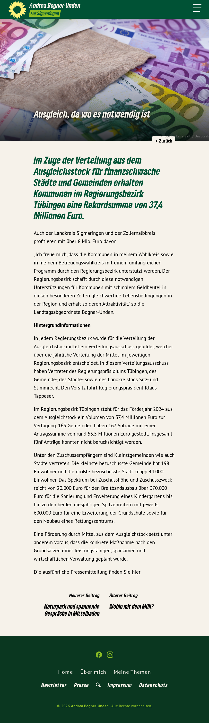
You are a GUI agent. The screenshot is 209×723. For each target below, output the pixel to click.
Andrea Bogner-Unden (90, 705)
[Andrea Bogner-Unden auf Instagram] (110, 656)
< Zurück (163, 141)
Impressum (120, 685)
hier (136, 572)
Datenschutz (153, 685)
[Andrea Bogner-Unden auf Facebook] (98, 656)
